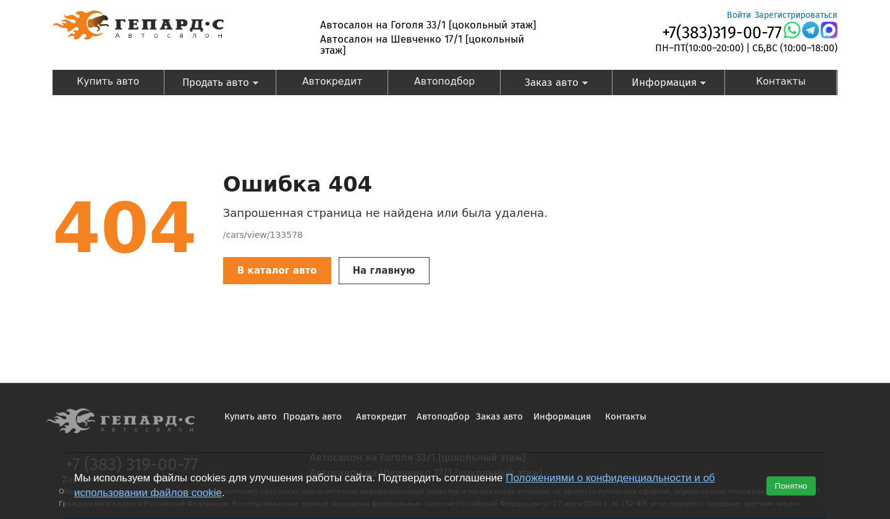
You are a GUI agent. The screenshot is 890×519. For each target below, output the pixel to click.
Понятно (791, 486)
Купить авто (108, 81)
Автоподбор (444, 81)
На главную (384, 270)
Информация (659, 83)
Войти (739, 15)
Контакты (780, 81)
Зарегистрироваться (796, 15)
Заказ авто (544, 83)
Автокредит (332, 81)
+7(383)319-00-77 (722, 33)
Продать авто (211, 83)
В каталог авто (277, 270)
